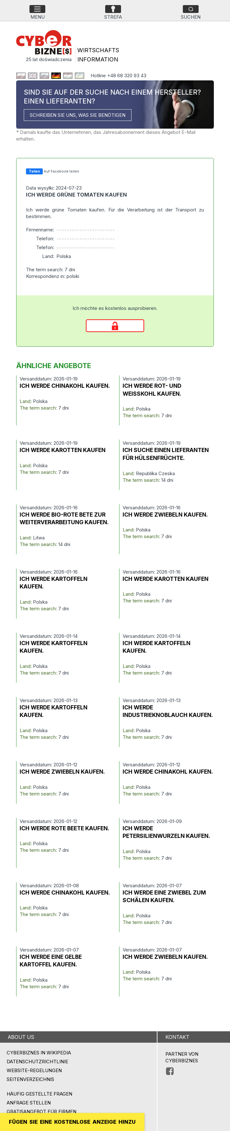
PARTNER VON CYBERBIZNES (181, 1057)
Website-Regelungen (34, 1070)
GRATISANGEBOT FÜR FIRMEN (41, 1112)
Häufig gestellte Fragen (39, 1094)
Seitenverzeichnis (30, 1079)
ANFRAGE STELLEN (29, 1103)
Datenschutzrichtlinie (37, 1062)
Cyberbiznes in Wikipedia (39, 1053)
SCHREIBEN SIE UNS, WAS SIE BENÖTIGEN (77, 115)
